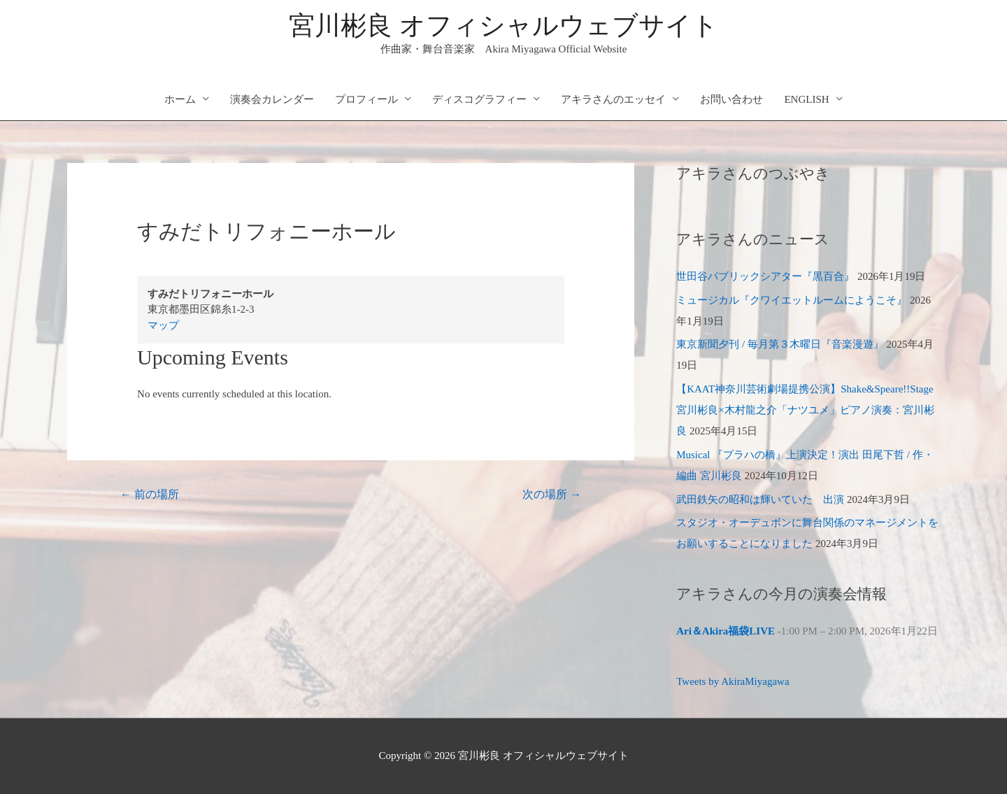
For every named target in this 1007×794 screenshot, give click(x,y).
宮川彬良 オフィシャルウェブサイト (503, 25)
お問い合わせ (731, 99)
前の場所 (149, 494)
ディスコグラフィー (479, 99)
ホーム (180, 99)
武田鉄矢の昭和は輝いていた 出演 (760, 499)
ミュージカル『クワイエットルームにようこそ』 (791, 300)
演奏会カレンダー (272, 99)
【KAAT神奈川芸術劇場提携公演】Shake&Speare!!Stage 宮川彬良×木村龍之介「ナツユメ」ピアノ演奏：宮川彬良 (805, 410)
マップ (163, 325)
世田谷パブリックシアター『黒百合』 (765, 276)
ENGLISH (806, 99)
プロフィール (366, 99)
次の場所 (551, 494)
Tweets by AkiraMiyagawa (732, 681)
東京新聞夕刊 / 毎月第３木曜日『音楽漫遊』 (780, 344)
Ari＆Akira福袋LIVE (725, 631)
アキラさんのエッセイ (613, 99)
